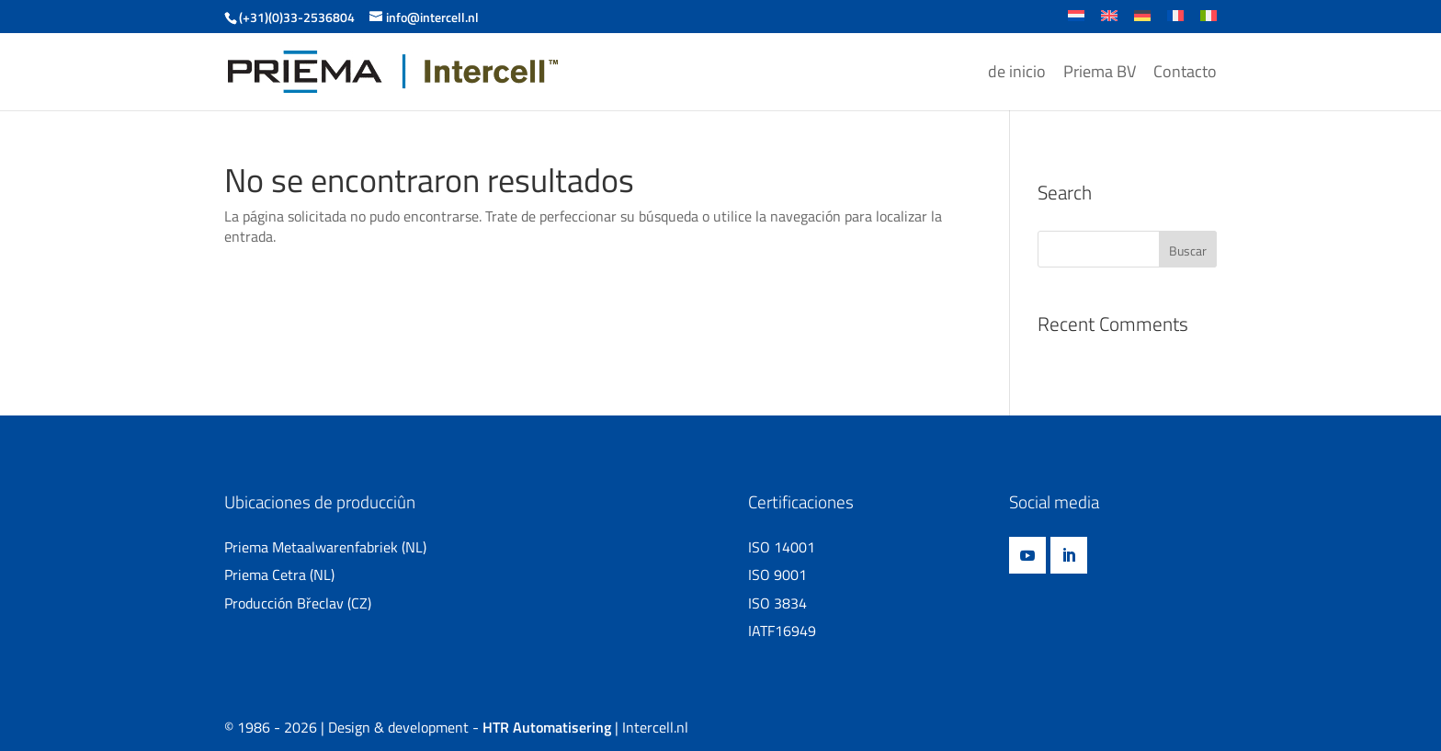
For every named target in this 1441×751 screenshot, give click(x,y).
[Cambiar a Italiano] (1208, 21)
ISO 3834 (777, 603)
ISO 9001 (777, 574)
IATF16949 (782, 631)
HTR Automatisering (546, 727)
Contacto (1185, 73)
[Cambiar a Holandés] (1076, 21)
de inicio (1017, 73)
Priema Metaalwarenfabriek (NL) (325, 547)
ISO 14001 (781, 547)
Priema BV (1099, 73)
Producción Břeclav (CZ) (297, 603)
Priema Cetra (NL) (279, 574)
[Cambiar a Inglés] (1109, 21)
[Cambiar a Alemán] (1142, 21)
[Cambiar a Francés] (1175, 21)
